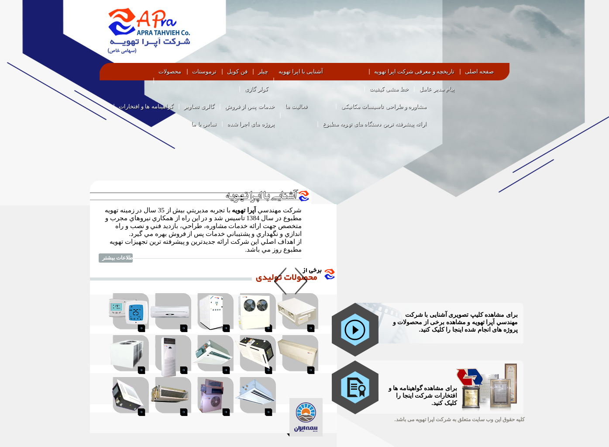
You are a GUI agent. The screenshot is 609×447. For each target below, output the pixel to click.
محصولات (169, 71)
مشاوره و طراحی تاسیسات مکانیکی (384, 106)
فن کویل (237, 71)
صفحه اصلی (479, 71)
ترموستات (204, 71)
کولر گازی (256, 89)
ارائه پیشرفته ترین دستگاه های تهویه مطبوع (375, 124)
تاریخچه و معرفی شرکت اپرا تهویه (414, 71)
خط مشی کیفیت (389, 89)
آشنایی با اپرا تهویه (301, 71)
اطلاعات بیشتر (118, 258)
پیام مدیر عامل (436, 89)
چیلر (263, 71)
